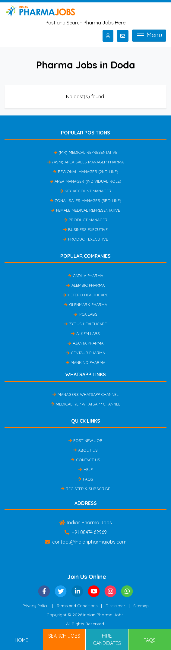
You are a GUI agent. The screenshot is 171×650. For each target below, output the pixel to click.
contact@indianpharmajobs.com (85, 542)
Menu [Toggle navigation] (149, 35)
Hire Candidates (107, 639)
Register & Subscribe (85, 488)
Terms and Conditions (77, 605)
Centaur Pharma (85, 352)
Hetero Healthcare (85, 294)
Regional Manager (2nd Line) (85, 171)
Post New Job (85, 440)
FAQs (85, 479)
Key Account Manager (85, 190)
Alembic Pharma (85, 285)
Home (21, 640)
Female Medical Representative (85, 210)
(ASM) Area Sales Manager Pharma (85, 161)
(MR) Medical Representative (85, 152)
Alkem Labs (85, 333)
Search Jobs (64, 636)
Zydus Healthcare (85, 323)
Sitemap (141, 605)
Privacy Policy (36, 605)
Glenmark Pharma (85, 304)
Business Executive (85, 229)
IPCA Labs (85, 314)
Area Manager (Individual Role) (85, 181)
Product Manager (85, 219)
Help (85, 469)
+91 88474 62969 (86, 532)
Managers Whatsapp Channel (85, 394)
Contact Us (85, 459)
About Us (85, 450)
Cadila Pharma (85, 275)
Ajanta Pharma (85, 343)
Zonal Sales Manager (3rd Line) (85, 200)
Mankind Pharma (85, 362)
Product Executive (85, 239)
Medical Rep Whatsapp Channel (85, 404)
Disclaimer (115, 605)
